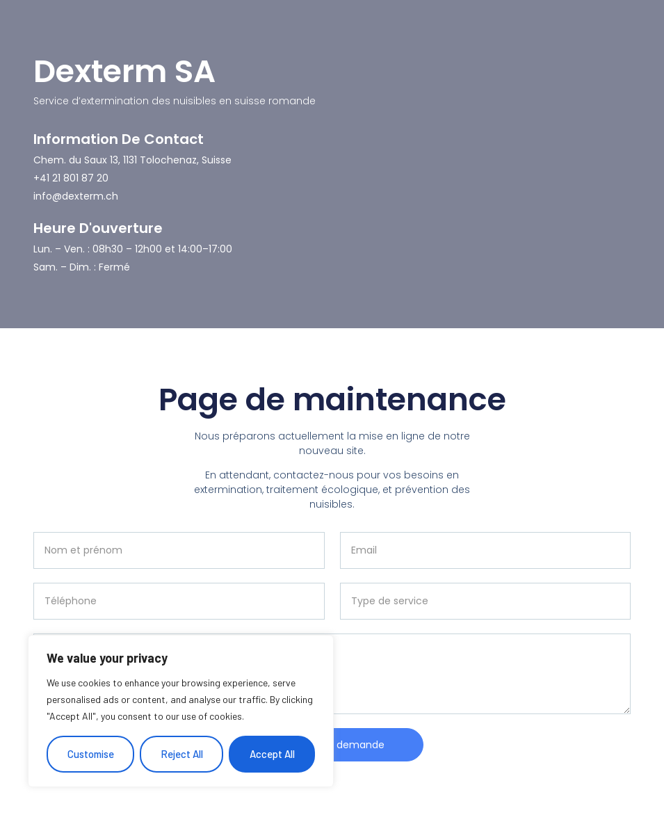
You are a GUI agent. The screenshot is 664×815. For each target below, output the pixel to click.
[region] (181, 711)
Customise (90, 754)
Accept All (272, 754)
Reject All (182, 754)
